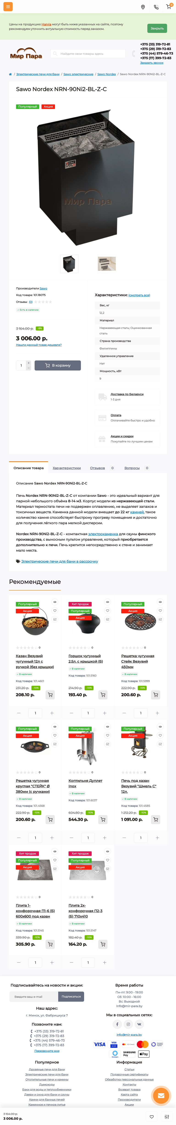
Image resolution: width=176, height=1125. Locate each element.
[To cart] (50, 691)
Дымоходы (47, 1081)
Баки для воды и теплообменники (46, 1086)
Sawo (43, 284)
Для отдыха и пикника (47, 1106)
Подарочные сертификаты (129, 1070)
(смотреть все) (139, 291)
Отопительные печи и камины (46, 1075)
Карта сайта (129, 1091)
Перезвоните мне (46, 1047)
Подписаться (71, 993)
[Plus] (28, 359)
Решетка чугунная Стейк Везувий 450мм (137, 657)
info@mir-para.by (129, 1031)
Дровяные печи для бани (47, 1065)
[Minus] (28, 364)
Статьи (129, 1065)
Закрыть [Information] (157, 24)
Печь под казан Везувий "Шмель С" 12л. (138, 782)
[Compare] (54, 615)
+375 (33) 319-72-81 (155, 41)
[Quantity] (21, 362)
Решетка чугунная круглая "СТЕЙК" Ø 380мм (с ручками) (33, 782)
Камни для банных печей (47, 1096)
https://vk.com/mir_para (139, 1020)
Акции (129, 1101)
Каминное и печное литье (46, 1101)
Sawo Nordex (106, 70)
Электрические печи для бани (37, 70)
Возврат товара (129, 1086)
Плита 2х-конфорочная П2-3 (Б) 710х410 (85, 907)
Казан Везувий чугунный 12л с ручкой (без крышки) (35, 657)
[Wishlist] (54, 607)
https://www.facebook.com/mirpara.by (117, 1020)
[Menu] (8, 6)
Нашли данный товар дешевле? (39, 341)
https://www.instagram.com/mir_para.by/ (128, 1020)
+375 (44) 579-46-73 (156, 50)
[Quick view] (54, 598)
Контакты (129, 1081)
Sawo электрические (78, 70)
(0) (31, 298)
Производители (129, 1096)
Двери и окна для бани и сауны (46, 1091)
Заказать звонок (151, 59)
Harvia (46, 22)
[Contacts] (156, 6)
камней (137, 508)
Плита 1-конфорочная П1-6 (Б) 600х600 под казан (35, 907)
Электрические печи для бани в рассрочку (59, 558)
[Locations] (142, 6)
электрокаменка (103, 530)
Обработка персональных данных (129, 1075)
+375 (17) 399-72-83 (155, 54)
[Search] (55, 50)
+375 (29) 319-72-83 (155, 45)
